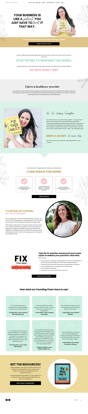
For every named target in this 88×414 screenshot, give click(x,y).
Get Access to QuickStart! (25, 384)
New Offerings (36, 2)
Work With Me (50, 2)
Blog (62, 2)
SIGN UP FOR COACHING (44, 276)
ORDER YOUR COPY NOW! (44, 44)
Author (43, 2)
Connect (57, 2)
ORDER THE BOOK (44, 196)
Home (29, 2)
